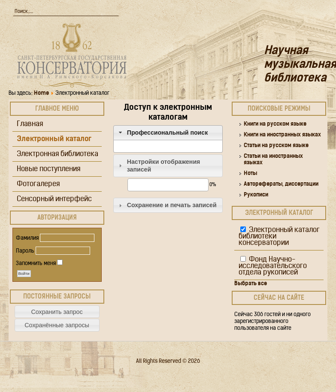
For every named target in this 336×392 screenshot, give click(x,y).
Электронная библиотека (57, 154)
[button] (57, 311)
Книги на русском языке (275, 124)
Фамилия (27, 238)
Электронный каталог (54, 139)
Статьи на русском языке (276, 145)
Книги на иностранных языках (282, 135)
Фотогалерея (38, 184)
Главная (30, 124)
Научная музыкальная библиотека (300, 64)
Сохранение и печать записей (172, 205)
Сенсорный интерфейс (54, 199)
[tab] (168, 132)
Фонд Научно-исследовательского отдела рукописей (273, 266)
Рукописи (256, 195)
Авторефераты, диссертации (281, 184)
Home (41, 93)
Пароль (25, 251)
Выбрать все (250, 283)
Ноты (250, 173)
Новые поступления (48, 169)
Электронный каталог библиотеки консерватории (279, 236)
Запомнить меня (36, 263)
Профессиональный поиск (167, 132)
